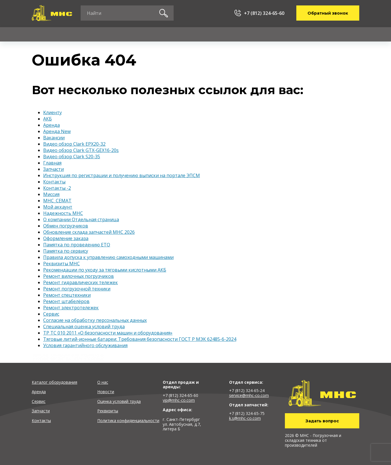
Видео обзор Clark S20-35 (71, 156)
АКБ (47, 119)
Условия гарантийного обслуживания (85, 345)
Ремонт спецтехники (67, 295)
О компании (273, 34)
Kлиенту (223, 34)
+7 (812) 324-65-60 (264, 13)
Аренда (86, 34)
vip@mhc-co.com (179, 400)
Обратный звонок (327, 13)
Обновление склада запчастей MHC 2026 (89, 232)
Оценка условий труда (119, 401)
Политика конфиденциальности (128, 420)
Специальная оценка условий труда (84, 326)
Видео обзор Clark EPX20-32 (74, 144)
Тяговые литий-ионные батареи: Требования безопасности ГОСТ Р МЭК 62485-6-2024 (139, 339)
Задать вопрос (322, 421)
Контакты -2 (57, 188)
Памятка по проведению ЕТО (76, 245)
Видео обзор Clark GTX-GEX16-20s (81, 150)
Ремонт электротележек (71, 307)
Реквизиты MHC (61, 263)
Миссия (51, 194)
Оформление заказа (65, 238)
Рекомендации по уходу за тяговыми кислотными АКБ (104, 270)
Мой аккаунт (57, 207)
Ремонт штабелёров (66, 301)
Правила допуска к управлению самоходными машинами (108, 257)
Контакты (325, 34)
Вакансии (54, 137)
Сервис (130, 34)
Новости (105, 391)
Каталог (41, 34)
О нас (102, 382)
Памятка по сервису (65, 251)
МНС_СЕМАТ (57, 200)
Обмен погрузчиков (65, 226)
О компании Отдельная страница (81, 219)
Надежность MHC (63, 213)
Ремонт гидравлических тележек (80, 282)
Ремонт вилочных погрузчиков (78, 276)
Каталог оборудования (54, 382)
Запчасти (175, 34)
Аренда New (57, 131)
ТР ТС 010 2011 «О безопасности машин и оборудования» (107, 333)
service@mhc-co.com (249, 395)
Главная (52, 163)
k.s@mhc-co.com (245, 418)
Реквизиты (107, 410)
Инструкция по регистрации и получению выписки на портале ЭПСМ (121, 175)
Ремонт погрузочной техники (76, 289)
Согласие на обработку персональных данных (95, 320)
